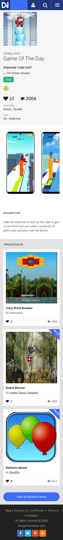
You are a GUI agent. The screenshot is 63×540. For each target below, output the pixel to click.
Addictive (14, 118)
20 (9, 480)
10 (8, 97)
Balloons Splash (16, 467)
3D (5, 118)
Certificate (37, 510)
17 (9, 401)
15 (9, 321)
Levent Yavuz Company (23, 392)
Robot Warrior (15, 388)
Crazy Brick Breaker (19, 308)
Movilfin (14, 472)
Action (7, 109)
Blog (8, 510)
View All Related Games (31, 497)
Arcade (17, 109)
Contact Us (21, 510)
